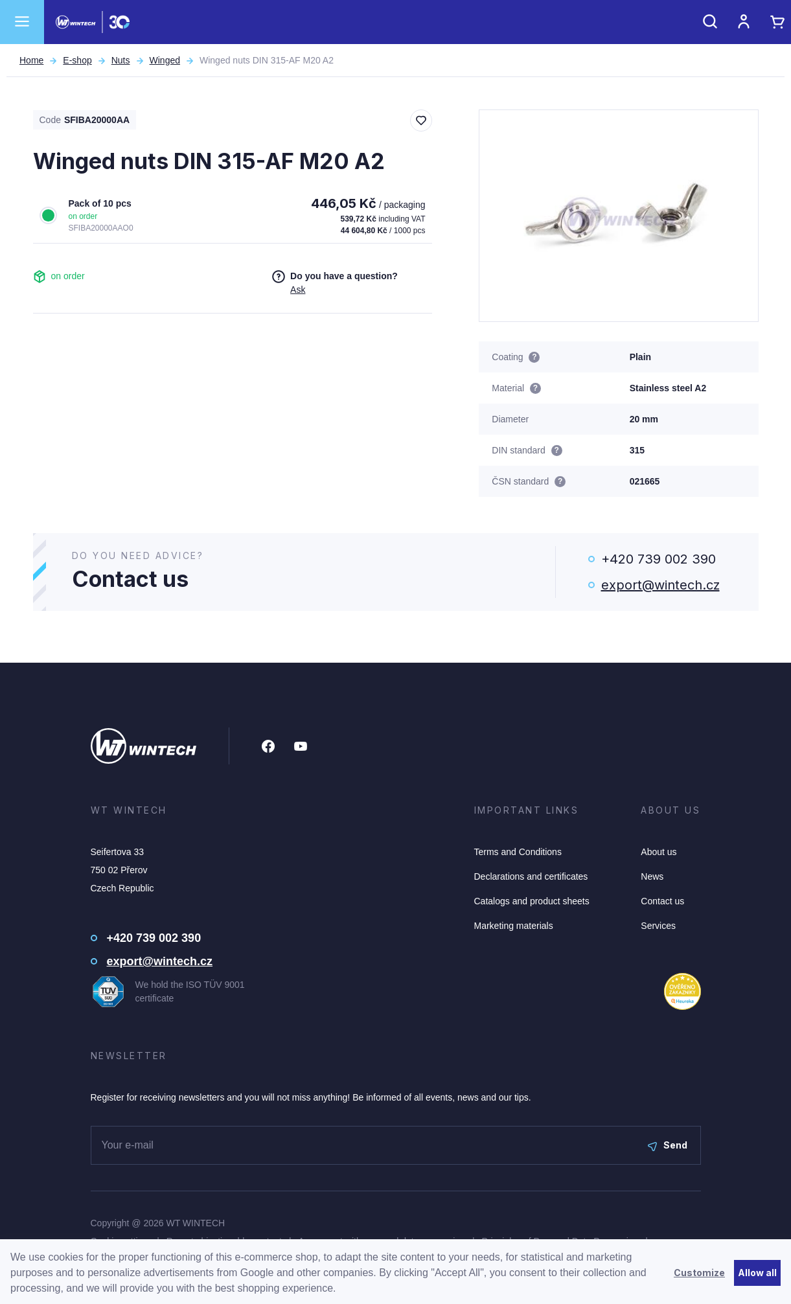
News (652, 876)
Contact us (662, 901)
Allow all (757, 1272)
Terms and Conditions (518, 852)
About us (658, 852)
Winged (165, 60)
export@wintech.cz (660, 585)
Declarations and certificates (531, 876)
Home (31, 60)
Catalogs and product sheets (532, 901)
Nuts (120, 60)
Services (658, 926)
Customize (699, 1272)
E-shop (77, 60)
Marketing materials (513, 926)
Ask (297, 289)
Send (667, 1144)
